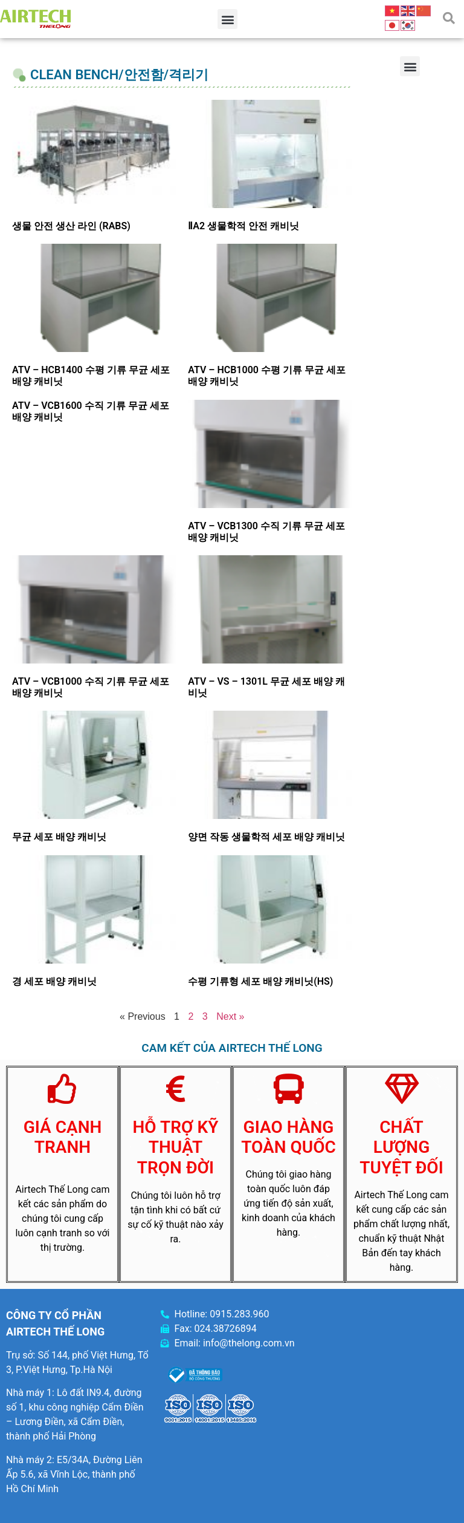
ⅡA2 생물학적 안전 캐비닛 (243, 226)
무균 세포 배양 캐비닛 (59, 837)
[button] (227, 19)
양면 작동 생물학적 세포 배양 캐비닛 (266, 837)
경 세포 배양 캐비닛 (54, 981)
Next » (230, 1016)
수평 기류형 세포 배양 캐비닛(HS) (260, 981)
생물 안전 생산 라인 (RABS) (71, 226)
